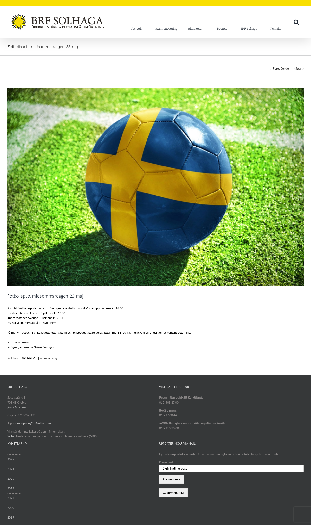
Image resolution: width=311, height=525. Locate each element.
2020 (10, 508)
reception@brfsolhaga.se (34, 423)
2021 (10, 498)
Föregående (281, 68)
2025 (10, 459)
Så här (11, 436)
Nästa (297, 68)
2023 (10, 479)
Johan (14, 358)
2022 (10, 488)
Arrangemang (48, 358)
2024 (10, 469)
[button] (296, 22)
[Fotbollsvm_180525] (155, 187)
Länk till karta (17, 407)
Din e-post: (166, 462)
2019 (10, 518)
